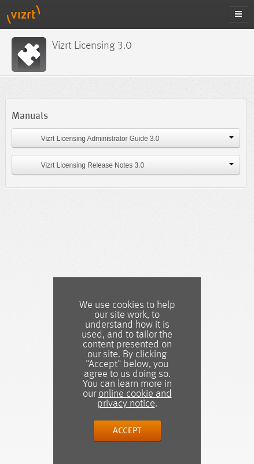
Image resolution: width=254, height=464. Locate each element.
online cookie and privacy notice (134, 399)
